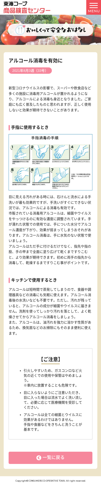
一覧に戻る (54, 457)
